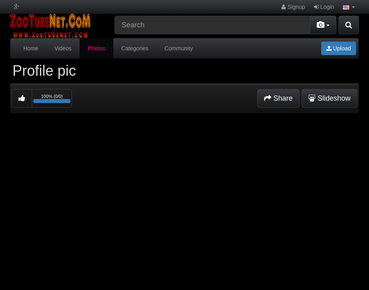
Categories (135, 48)
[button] (349, 7)
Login (324, 7)
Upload (338, 48)
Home (30, 48)
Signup (293, 7)
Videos (63, 48)
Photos (96, 48)
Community (178, 48)
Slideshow (329, 98)
